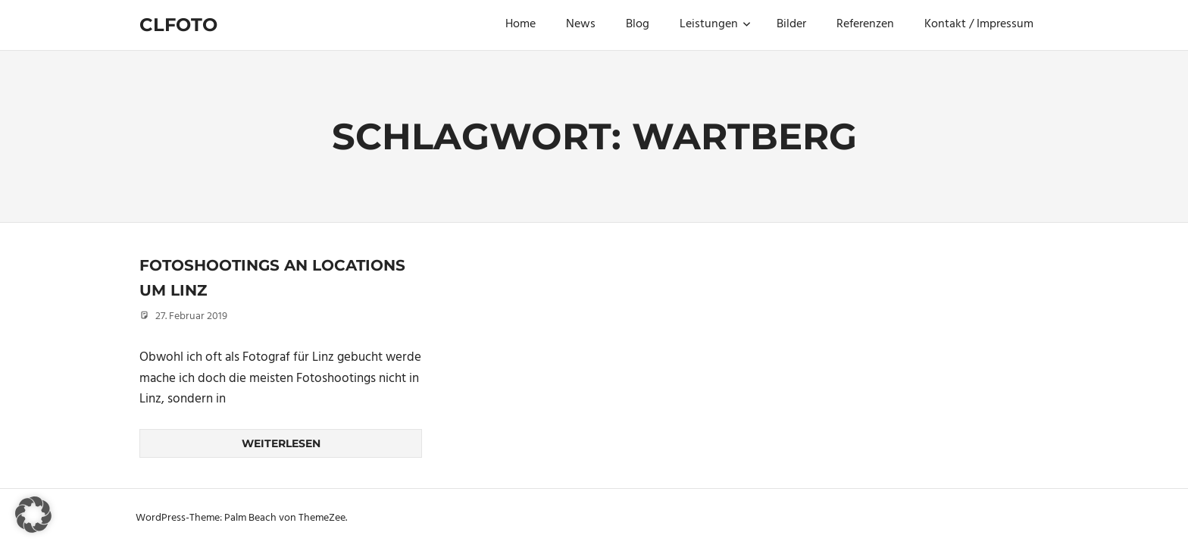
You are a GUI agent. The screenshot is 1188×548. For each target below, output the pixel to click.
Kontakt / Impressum (978, 24)
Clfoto (178, 25)
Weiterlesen (281, 443)
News (581, 24)
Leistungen (715, 24)
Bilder (791, 24)
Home (520, 24)
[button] (33, 514)
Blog (637, 24)
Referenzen (865, 24)
